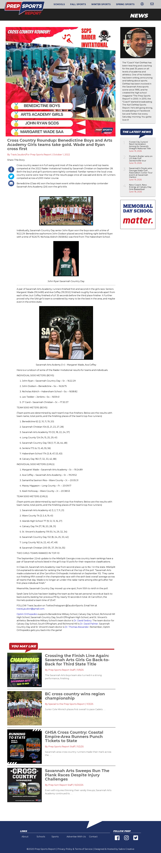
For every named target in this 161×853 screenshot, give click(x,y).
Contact (93, 836)
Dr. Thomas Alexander (77, 627)
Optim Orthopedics (27, 614)
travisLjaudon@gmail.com (30, 609)
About (25, 836)
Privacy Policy (64, 849)
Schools (59, 4)
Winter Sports (101, 4)
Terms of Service (84, 849)
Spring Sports (125, 4)
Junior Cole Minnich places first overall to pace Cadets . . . (75, 709)
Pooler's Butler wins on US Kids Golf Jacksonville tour (140, 158)
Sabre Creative (126, 849)
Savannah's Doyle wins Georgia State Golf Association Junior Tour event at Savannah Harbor (140, 172)
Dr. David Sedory (82, 620)
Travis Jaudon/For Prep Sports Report (31, 154)
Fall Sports (78, 4)
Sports (55, 836)
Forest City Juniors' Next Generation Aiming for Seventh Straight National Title (140, 145)
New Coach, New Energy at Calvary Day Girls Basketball (140, 187)
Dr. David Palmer (89, 623)
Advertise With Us (76, 836)
